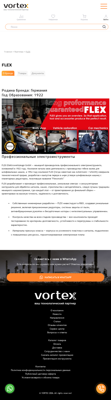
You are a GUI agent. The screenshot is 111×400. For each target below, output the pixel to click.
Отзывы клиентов (57, 325)
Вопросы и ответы (57, 332)
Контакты (40, 366)
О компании (57, 310)
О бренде (8, 73)
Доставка (57, 347)
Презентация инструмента (57, 358)
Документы (38, 73)
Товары (22, 73)
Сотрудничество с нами (57, 351)
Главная (8, 52)
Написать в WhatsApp (55, 277)
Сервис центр (57, 328)
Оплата (57, 344)
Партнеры (19, 52)
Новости (57, 314)
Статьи (57, 321)
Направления (57, 317)
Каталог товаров (57, 340)
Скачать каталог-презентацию (57, 355)
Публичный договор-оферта (40, 373)
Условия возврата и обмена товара (40, 377)
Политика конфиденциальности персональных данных (40, 370)
